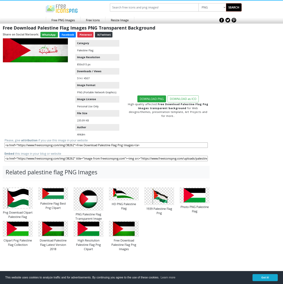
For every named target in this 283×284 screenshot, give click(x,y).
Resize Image (120, 20)
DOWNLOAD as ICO (183, 99)
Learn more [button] (168, 277)
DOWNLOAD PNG (152, 99)
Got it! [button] (265, 277)
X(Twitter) (104, 34)
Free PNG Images (63, 20)
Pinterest (85, 34)
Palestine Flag (85, 50)
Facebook (67, 34)
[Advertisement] (35, 89)
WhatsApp (49, 34)
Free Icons (93, 20)
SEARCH (233, 7)
